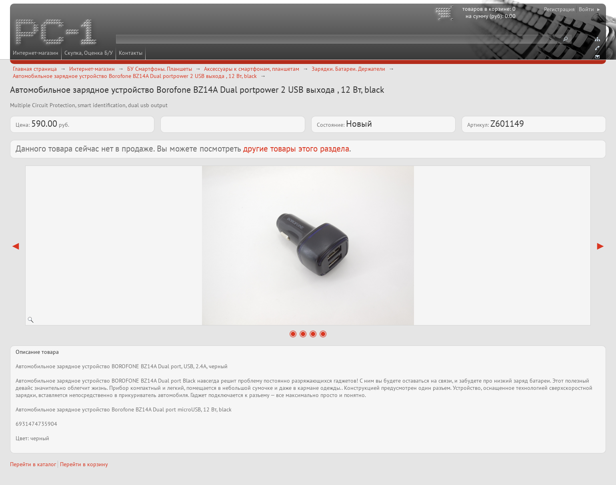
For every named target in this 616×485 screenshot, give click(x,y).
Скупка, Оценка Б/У (88, 52)
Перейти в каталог (33, 464)
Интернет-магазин (35, 52)
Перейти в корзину (84, 464)
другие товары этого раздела (296, 148)
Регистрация (559, 9)
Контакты (130, 52)
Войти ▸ (589, 9)
